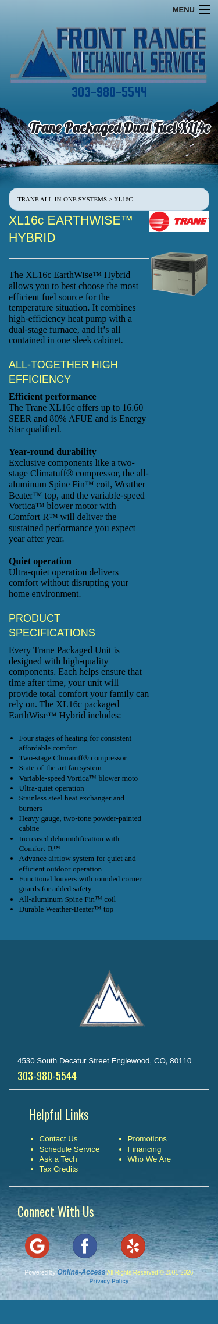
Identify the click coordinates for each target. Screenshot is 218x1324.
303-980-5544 (109, 91)
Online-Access (81, 1272)
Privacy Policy (109, 1281)
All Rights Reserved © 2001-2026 (150, 1272)
